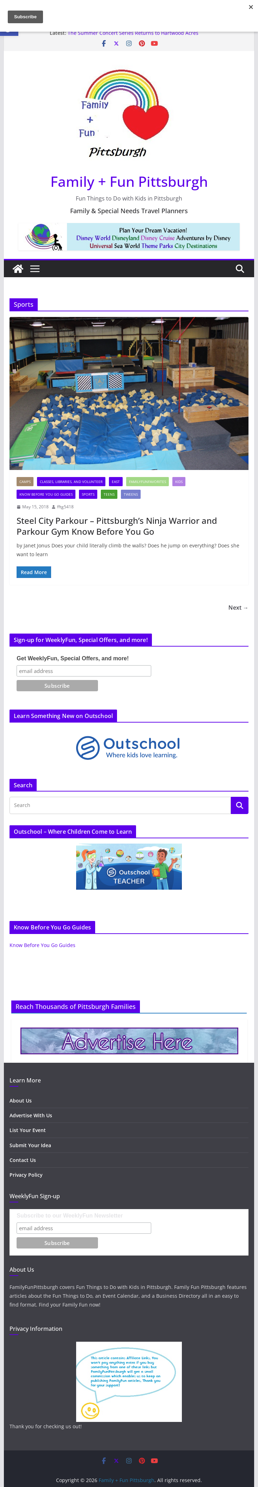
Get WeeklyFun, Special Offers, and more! (73, 658)
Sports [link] (88, 494)
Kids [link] (179, 481)
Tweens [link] (131, 494)
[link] (103, 43)
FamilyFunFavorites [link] (147, 481)
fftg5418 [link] (65, 507)
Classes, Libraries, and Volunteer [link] (71, 481)
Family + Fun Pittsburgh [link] (129, 181)
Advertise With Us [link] (31, 1115)
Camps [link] (25, 481)
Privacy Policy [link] (26, 1174)
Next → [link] (238, 607)
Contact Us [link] (23, 1160)
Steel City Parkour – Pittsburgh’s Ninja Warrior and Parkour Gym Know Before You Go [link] (117, 526)
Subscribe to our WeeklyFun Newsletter (70, 1216)
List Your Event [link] (28, 1130)
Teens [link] (109, 494)
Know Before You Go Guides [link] (46, 494)
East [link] (116, 481)
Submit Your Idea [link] (30, 1145)
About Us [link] (21, 1100)
